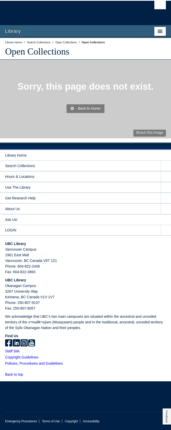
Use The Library (17, 187)
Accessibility (91, 421)
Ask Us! (11, 220)
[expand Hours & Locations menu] (166, 176)
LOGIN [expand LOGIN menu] (10, 230)
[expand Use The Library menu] (166, 187)
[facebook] (8, 343)
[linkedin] (16, 343)
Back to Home (85, 108)
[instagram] (24, 343)
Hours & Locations (19, 177)
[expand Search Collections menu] (166, 166)
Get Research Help (20, 198)
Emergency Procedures (21, 421)
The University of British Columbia (61, 10)
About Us (12, 209)
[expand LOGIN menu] (166, 230)
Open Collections (37, 51)
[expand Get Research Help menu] (166, 198)
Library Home (16, 155)
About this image (149, 133)
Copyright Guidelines (21, 357)
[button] (26, 374)
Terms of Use (51, 421)
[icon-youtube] (31, 343)
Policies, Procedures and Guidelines (34, 363)
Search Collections (20, 166)
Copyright (71, 421)
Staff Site (12, 351)
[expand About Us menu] (166, 209)
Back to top (16, 374)
